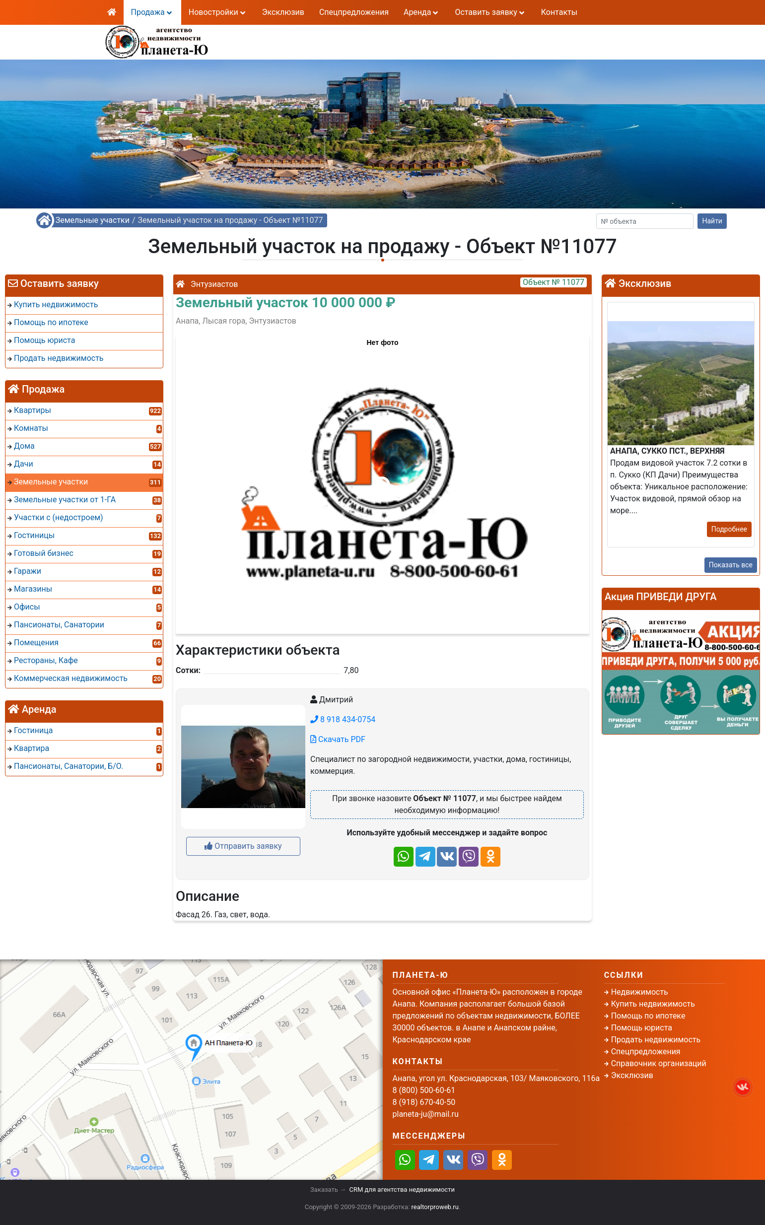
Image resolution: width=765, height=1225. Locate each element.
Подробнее (729, 529)
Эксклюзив (283, 12)
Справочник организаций (658, 1063)
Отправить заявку (243, 846)
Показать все (731, 565)
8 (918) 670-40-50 (324, 47)
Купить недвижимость (653, 1004)
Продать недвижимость (656, 1039)
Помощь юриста (641, 1027)
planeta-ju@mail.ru (426, 1114)
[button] (382, 479)
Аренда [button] (422, 12)
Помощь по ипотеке (648, 1016)
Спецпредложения (354, 12)
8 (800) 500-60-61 (324, 35)
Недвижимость (639, 992)
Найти (712, 221)
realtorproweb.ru (435, 1207)
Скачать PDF (337, 739)
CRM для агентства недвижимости (402, 1189)
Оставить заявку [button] (490, 12)
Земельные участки (93, 220)
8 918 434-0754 (342, 719)
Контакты (559, 12)
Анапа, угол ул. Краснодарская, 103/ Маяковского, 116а (496, 1078)
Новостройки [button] (218, 12)
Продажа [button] (152, 12)
